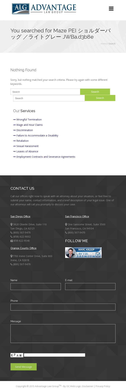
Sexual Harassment (26, 146)
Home (104, 43)
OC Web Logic (73, 386)
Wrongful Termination (27, 119)
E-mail (68, 280)
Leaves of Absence (25, 151)
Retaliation (21, 140)
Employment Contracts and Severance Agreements (44, 156)
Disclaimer (88, 386)
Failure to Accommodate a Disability (35, 135)
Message (15, 321)
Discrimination (23, 130)
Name (13, 280)
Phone (14, 300)
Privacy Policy (103, 386)
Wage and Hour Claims (28, 124)
